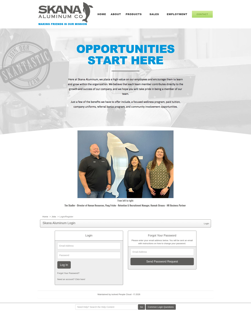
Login (206, 223)
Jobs (54, 216)
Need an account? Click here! (71, 279)
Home (45, 216)
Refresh (150, 294)
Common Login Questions (161, 307)
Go (141, 307)
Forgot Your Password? (68, 273)
